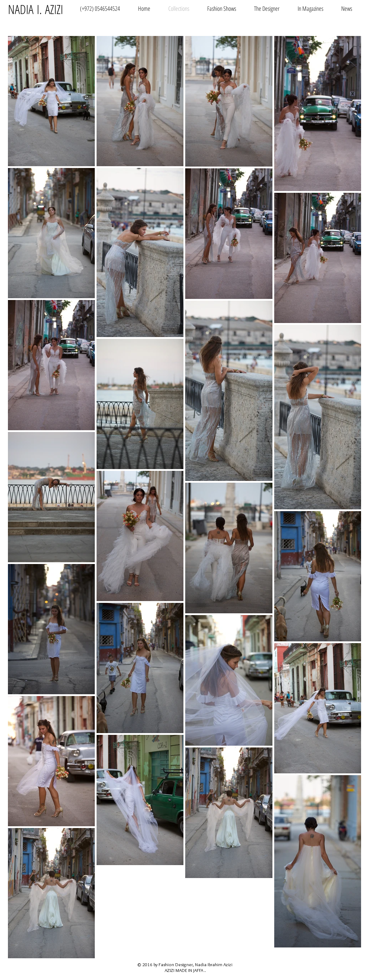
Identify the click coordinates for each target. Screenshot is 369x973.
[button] (221, 8)
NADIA (21, 9)
